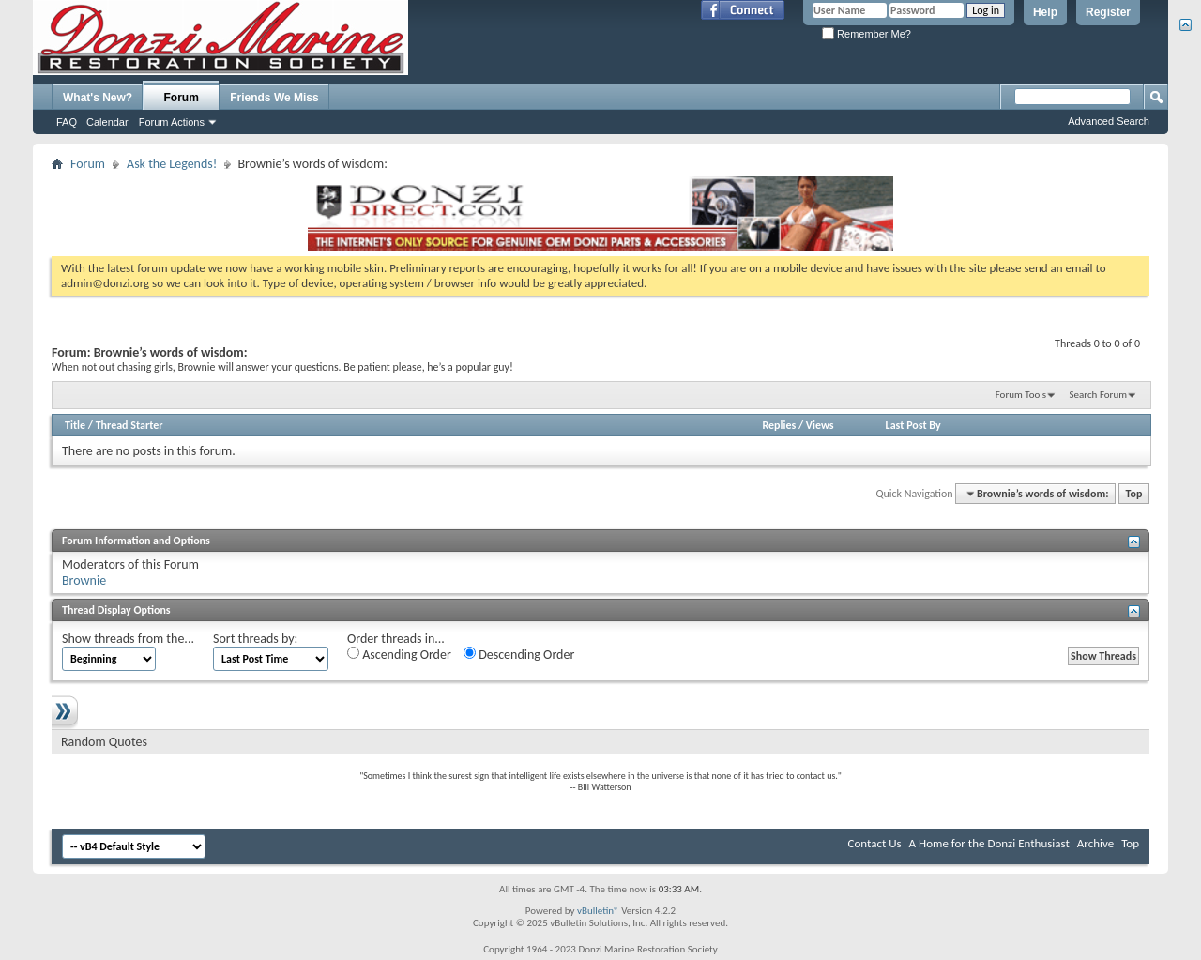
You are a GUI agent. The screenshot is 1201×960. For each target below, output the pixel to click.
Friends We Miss (274, 97)
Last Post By (913, 425)
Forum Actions (172, 122)
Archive (1095, 843)
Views (820, 425)
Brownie (84, 580)
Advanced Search (1108, 121)
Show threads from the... (128, 639)
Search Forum (1099, 395)
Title (75, 425)
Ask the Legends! (172, 164)
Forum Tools (1021, 395)
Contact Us (875, 843)
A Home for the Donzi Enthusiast (989, 843)
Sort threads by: (255, 639)
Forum (181, 97)
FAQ (66, 122)
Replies (779, 425)
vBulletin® (598, 911)
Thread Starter (129, 425)
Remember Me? (866, 33)
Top (1134, 493)
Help (1045, 12)
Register (1108, 12)
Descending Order (519, 655)
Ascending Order (399, 655)
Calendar (107, 122)
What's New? (97, 97)
